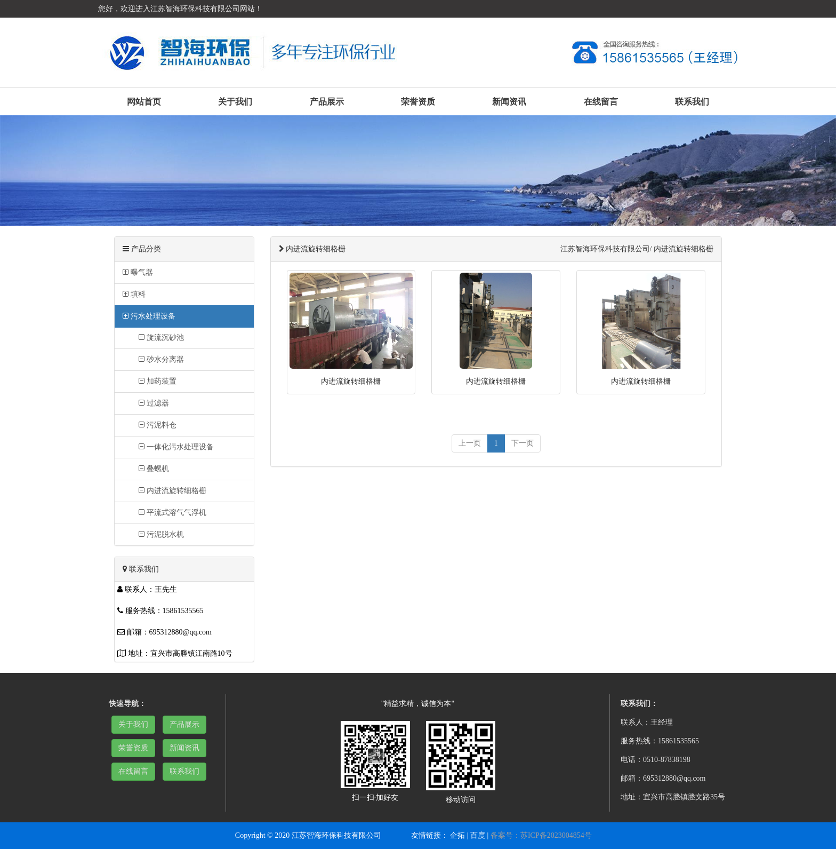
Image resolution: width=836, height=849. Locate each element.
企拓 (457, 835)
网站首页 (144, 101)
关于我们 (235, 101)
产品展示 (327, 101)
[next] (522, 443)
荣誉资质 (418, 101)
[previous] (470, 443)
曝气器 (138, 272)
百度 (477, 835)
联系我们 (692, 101)
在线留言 (601, 101)
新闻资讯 (509, 101)
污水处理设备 (149, 316)
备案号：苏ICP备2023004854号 (541, 835)
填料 (134, 294)
